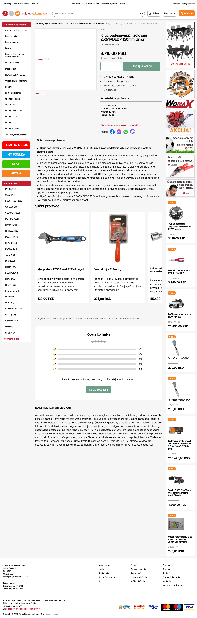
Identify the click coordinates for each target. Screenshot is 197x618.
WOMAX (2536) (12, 207)
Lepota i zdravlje (12, 62)
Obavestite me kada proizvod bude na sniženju (121, 125)
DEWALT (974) (11, 249)
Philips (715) (10, 296)
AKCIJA (16, 173)
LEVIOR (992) (11, 243)
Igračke (8, 48)
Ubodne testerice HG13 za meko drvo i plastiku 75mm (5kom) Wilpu (180, 539)
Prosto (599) (10, 326)
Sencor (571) (10, 333)
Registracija (103, 573)
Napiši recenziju (98, 389)
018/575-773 (81, 3)
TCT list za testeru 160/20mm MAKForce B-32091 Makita (179, 226)
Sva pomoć (136, 573)
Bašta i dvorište (11, 36)
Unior (103, 29)
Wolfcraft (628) (11, 320)
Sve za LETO (10, 122)
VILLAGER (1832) (12, 213)
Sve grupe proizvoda (172, 585)
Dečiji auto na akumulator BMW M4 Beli (179, 315)
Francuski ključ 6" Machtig (107, 269)
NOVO (16, 164)
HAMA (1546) (11, 225)
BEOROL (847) (11, 273)
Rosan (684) (10, 314)
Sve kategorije (41, 23)
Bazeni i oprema (12, 42)
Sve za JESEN (11, 116)
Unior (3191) (10, 195)
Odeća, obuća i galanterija (16, 81)
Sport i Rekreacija (12, 99)
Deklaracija (110, 89)
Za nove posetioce (139, 569)
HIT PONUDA (16, 154)
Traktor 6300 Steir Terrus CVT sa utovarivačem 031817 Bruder (179, 493)
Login (101, 569)
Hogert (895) (10, 267)
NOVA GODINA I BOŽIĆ (15, 75)
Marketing (6, 3)
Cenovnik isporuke (172, 577)
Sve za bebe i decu (13, 110)
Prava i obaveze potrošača (138, 444)
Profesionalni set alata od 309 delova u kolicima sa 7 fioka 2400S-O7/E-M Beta (179, 445)
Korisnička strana (21, 3)
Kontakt (166, 573)
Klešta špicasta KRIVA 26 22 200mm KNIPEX (179, 271)
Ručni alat (70, 23)
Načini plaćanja (138, 581)
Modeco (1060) (11, 237)
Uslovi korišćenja (139, 577)
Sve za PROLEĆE (12, 128)
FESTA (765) (10, 285)
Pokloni (8, 87)
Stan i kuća (9, 104)
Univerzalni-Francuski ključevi (90, 23)
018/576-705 (105, 3)
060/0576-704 (118, 3)
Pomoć (35, 3)
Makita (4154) (11, 189)
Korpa (101, 581)
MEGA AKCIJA (16, 145)
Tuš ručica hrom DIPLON (179, 358)
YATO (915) (10, 255)
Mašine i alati (10, 69)
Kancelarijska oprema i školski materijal (14, 55)
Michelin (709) (11, 302)
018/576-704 (93, 3)
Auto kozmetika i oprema (15, 30)
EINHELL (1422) (12, 231)
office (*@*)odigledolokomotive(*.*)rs (24, 609)
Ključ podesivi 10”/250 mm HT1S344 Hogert (61, 269)
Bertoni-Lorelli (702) (13, 308)
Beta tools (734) (12, 291)
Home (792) (10, 279)
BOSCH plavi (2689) (14, 201)
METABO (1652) (12, 219)
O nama (166, 569)
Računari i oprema (13, 93)
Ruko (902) (10, 261)
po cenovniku (128, 81)
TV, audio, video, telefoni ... (17, 134)
